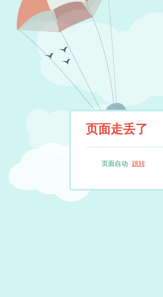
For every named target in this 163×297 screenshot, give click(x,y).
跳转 (138, 163)
